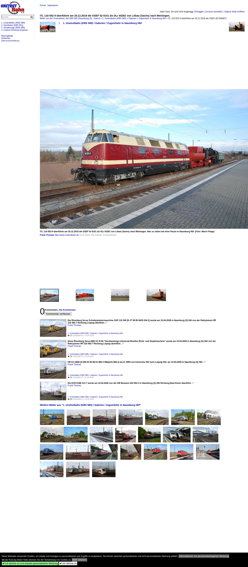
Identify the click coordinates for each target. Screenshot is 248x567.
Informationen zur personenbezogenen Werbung (204, 556)
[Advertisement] (111, 58)
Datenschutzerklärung (10, 41)
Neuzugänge (7, 36)
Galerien (132, 18)
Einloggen (199, 11)
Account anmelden (214, 11)
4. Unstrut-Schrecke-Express (14, 30)
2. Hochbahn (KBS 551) (12, 25)
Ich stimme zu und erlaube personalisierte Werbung (30, 563)
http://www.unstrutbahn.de (67, 235)
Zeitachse (5, 38)
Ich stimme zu (68, 563)
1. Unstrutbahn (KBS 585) (114, 18)
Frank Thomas (47, 235)
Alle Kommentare (67, 310)
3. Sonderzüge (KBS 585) (13, 27)
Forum (43, 5)
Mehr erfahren (79, 559)
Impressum (53, 5)
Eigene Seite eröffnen (235, 11)
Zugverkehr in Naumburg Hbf (152, 18)
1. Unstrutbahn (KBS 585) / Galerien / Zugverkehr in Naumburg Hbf (102, 23)
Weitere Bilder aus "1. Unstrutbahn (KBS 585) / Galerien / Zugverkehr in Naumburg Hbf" (90, 405)
